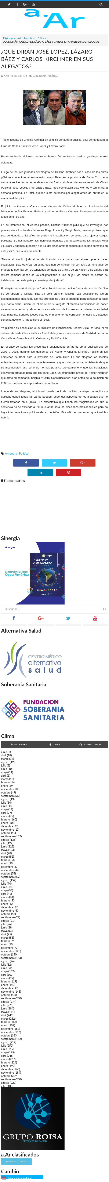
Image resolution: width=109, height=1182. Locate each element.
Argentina (29, 38)
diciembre (7, 826)
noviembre (7, 789)
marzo (4, 758)
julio (3, 765)
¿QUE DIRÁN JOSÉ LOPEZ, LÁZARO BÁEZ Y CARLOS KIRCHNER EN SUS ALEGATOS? (47, 58)
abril (3, 755)
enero (4, 785)
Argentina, (40, 75)
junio (4, 752)
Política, (53, 75)
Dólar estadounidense (19, 1177)
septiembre (8, 795)
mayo (4, 772)
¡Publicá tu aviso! (16, 1161)
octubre (6, 792)
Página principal (12, 38)
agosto (5, 762)
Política (41, 38)
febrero (5, 782)
